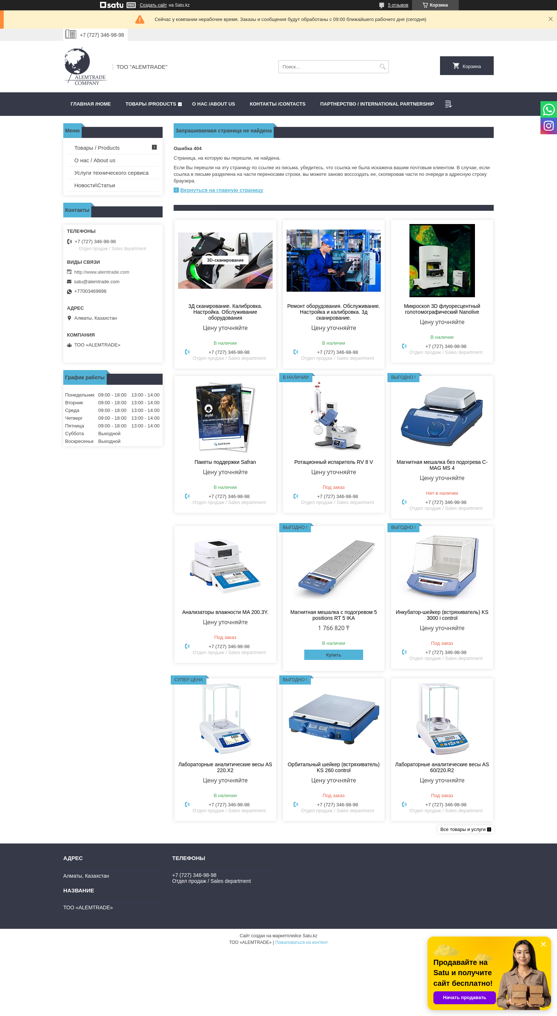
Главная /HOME (91, 104)
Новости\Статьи (94, 185)
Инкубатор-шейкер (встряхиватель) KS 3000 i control (442, 615)
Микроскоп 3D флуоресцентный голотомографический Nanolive (442, 309)
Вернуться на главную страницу (221, 190)
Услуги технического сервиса (111, 173)
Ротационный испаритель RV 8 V (333, 462)
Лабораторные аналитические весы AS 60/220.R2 (442, 767)
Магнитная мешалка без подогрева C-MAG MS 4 (442, 465)
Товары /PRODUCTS (150, 104)
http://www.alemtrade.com (102, 272)
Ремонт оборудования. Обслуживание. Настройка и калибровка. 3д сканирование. (333, 312)
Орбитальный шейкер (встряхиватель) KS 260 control (334, 767)
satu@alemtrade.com (97, 281)
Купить (333, 655)
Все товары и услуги (463, 829)
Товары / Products (97, 148)
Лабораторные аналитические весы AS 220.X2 (225, 767)
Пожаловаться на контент (301, 942)
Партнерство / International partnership (377, 104)
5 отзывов (398, 5)
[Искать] (382, 66)
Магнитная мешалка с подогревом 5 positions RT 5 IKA (333, 615)
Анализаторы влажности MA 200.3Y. (225, 612)
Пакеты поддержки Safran (225, 462)
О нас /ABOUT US (213, 104)
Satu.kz (309, 935)
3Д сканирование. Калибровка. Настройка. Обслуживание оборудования (225, 312)
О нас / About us (95, 160)
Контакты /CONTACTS (277, 104)
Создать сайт (153, 5)
